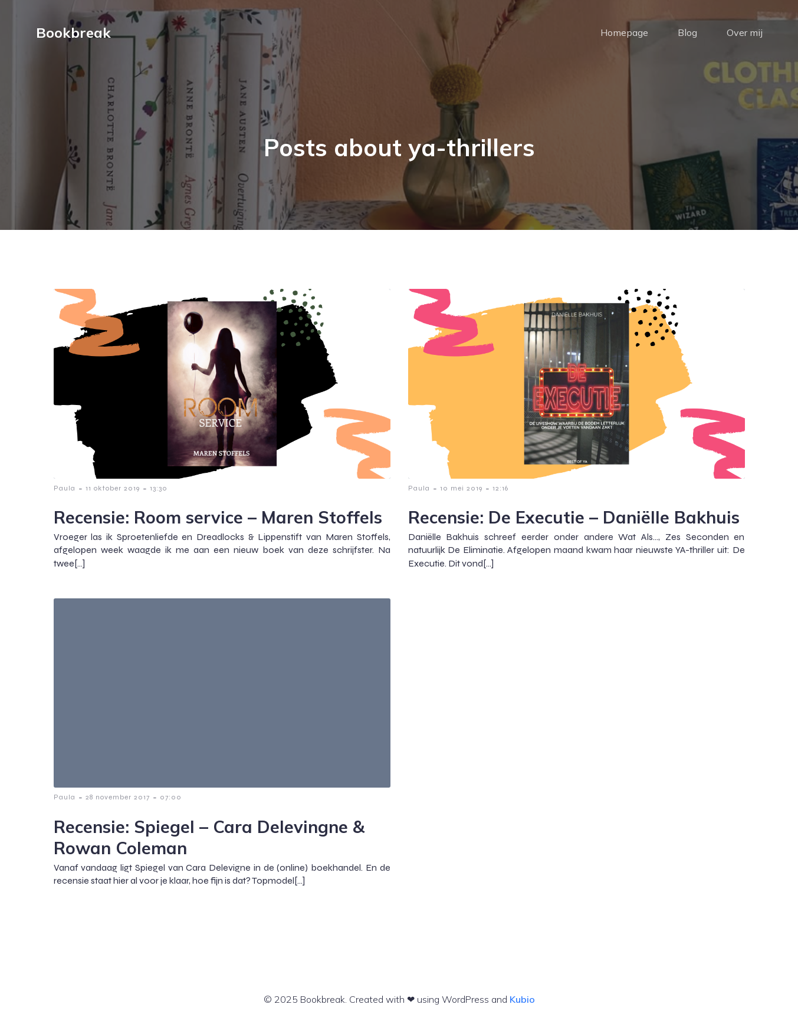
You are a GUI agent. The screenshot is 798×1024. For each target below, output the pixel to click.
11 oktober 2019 (113, 488)
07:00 (171, 797)
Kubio (522, 999)
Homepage (624, 32)
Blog (687, 32)
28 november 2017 (118, 797)
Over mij (745, 32)
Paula (64, 488)
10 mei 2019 (461, 488)
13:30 (159, 488)
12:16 (500, 488)
